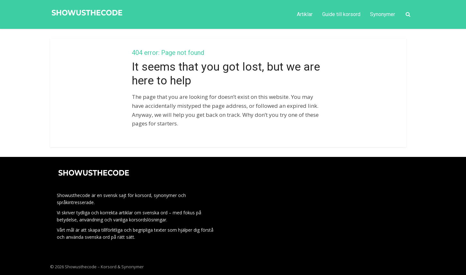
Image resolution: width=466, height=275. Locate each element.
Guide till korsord (341, 14)
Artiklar (305, 14)
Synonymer (382, 14)
